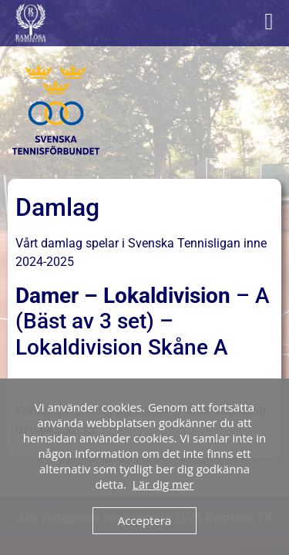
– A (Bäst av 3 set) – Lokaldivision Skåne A (142, 321)
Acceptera (145, 520)
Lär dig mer (163, 484)
